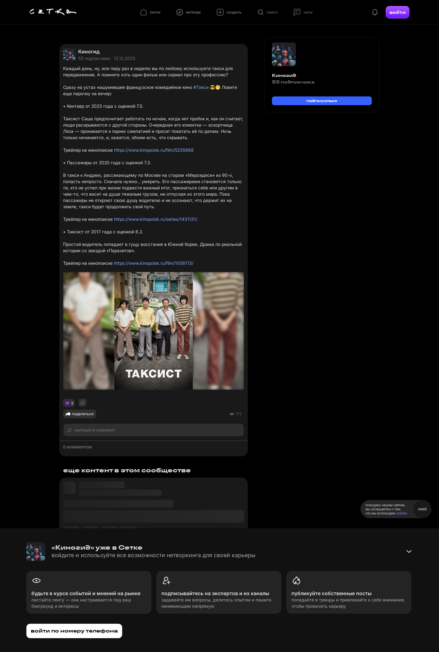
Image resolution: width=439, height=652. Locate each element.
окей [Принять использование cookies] (422, 509)
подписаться (321, 100)
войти (397, 12)
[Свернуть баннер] (409, 551)
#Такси (201, 87)
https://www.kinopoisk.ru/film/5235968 (154, 150)
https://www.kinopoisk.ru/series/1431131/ (155, 219)
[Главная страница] (53, 12)
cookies (401, 513)
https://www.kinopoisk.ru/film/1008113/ (153, 263)
